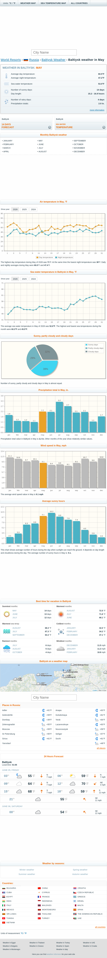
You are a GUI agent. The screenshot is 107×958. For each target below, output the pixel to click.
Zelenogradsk (8, 724)
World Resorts (11, 59)
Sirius (5, 738)
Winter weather (26, 869)
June (41, 144)
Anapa (59, 710)
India (8, 901)
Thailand (46, 914)
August (42, 151)
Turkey (46, 918)
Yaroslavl (6, 743)
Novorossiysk (62, 729)
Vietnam (10, 923)
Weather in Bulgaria (10, 946)
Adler (4, 710)
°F (14, 3)
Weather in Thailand (37, 943)
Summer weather (27, 874)
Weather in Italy (62, 949)
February (8, 144)
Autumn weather (80, 874)
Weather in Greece (37, 946)
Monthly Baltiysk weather (53, 135)
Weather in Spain (62, 946)
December (79, 151)
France (46, 897)
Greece (81, 897)
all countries (100, 927)
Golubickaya (61, 715)
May (40, 141)
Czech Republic (86, 892)
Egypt (9, 897)
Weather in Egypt (9, 943)
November (79, 148)
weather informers (54, 954)
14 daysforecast (8, 126)
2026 (15, 209)
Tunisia (10, 918)
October (78, 144)
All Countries (79, 3)
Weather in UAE (89, 943)
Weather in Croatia (90, 946)
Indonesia (47, 901)
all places (101, 748)
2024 (33, 209)
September (80, 141)
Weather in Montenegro (11, 949)
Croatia (82, 888)
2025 (24, 209)
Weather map (28, 3)
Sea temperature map (53, 3)
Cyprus (46, 892)
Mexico (10, 910)
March (6, 148)
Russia (34, 59)
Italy (8, 905)
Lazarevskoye (62, 724)
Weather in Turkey (63, 943)
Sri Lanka (11, 914)
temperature (64, 126)
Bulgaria (11, 888)
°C (10, 3)
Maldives (46, 905)
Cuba (9, 892)
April (6, 151)
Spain (80, 910)
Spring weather (80, 869)
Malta (81, 905)
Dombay (6, 720)
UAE (80, 918)
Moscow (6, 729)
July (40, 148)
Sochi (58, 738)
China (45, 888)
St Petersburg (8, 734)
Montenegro (49, 910)
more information (97, 110)
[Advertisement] (53, 27)
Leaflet (95, 690)
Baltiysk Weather (53, 59)
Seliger (59, 734)
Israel (80, 901)
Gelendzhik (7, 715)
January (7, 141)
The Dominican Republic (90, 914)
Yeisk (58, 720)
